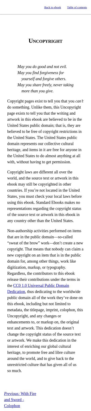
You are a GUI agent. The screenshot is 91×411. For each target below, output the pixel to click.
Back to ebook (52, 7)
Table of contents (77, 7)
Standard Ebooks (7, 7)
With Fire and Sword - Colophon (20, 399)
